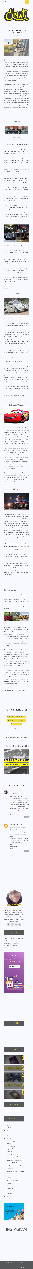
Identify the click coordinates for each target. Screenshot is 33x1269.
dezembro (10, 1141)
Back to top (25, 1267)
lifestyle (18, 1111)
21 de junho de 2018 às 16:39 (17, 827)
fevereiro (10, 1191)
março (9, 1188)
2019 (7, 1136)
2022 (7, 1128)
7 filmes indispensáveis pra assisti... (14, 771)
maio (8, 1183)
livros (6, 1111)
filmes (18, 728)
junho (9, 1154)
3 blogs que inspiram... (13, 1180)
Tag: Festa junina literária (14, 1157)
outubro (9, 1144)
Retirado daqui (16, 137)
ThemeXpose (16, 1262)
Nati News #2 (9, 1067)
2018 (7, 1138)
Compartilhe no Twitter (17, 720)
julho (8, 1152)
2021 (7, 1130)
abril (8, 1186)
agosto (9, 1149)
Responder (27, 817)
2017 (7, 1196)
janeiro (9, 1194)
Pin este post (18, 724)
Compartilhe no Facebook (17, 716)
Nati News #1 (9, 1084)
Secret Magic (14, 847)
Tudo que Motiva (16, 791)
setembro (10, 1146)
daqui (13, 479)
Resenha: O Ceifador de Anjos (15, 1171)
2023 (7, 1125)
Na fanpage (19, 277)
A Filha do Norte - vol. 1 (12, 1074)
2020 (7, 1133)
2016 (7, 1199)
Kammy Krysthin (16, 824)
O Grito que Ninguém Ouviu (13, 1091)
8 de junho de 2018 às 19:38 (17, 793)
